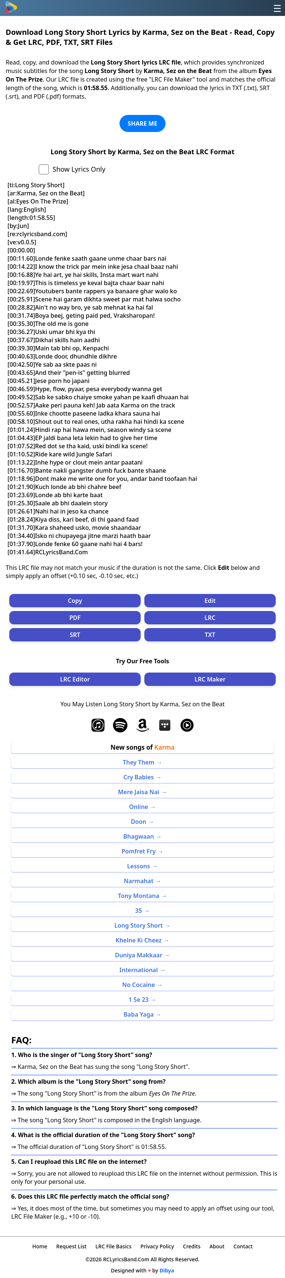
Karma (164, 747)
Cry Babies (139, 777)
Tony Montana (138, 896)
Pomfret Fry (139, 851)
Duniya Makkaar (139, 955)
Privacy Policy (157, 1246)
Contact (243, 1246)
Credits (191, 1246)
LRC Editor (75, 679)
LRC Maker (209, 679)
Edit (210, 601)
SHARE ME (142, 123)
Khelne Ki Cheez (139, 940)
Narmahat (139, 881)
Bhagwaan (138, 836)
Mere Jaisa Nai (138, 792)
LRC (209, 618)
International (138, 970)
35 (138, 911)
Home (39, 1246)
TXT (210, 635)
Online (138, 807)
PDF (75, 618)
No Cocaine (138, 985)
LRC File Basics (113, 1246)
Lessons (138, 866)
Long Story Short (138, 925)
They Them (138, 762)
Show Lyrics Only (79, 169)
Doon (139, 822)
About (217, 1246)
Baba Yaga (139, 1014)
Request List (71, 1246)
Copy (75, 601)
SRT (75, 635)
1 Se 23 (139, 999)
